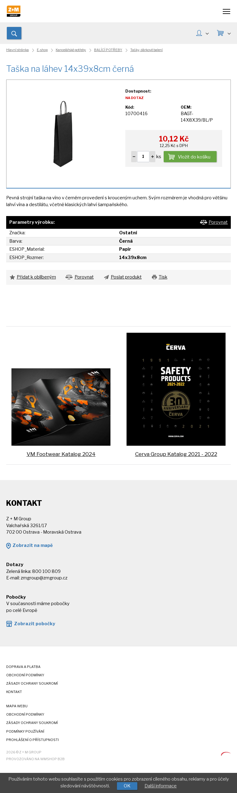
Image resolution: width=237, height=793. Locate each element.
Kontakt (14, 692)
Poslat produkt (126, 277)
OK (127, 786)
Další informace (160, 786)
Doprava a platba (23, 667)
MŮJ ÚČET (207, 32)
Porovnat (218, 222)
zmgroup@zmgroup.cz (44, 578)
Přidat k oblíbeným (36, 277)
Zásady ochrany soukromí (32, 684)
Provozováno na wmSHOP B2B (35, 759)
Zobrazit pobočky (34, 623)
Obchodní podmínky (25, 675)
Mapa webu (17, 706)
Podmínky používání (25, 732)
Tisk (163, 277)
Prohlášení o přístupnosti (32, 740)
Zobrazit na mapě (32, 545)
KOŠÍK (228, 32)
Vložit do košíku (194, 157)
